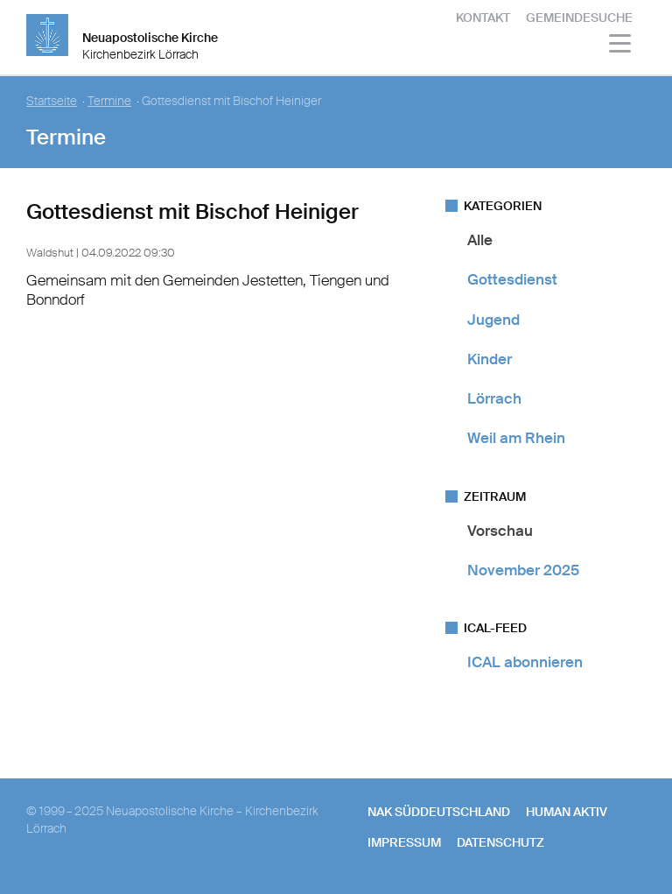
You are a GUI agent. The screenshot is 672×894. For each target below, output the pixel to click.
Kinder (489, 359)
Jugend (493, 319)
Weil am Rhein (516, 437)
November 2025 (523, 570)
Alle (480, 240)
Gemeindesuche (579, 17)
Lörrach (494, 398)
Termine (109, 101)
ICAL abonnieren (525, 662)
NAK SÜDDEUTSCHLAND (439, 812)
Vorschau (500, 530)
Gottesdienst (512, 279)
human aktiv (566, 812)
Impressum (404, 842)
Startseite (51, 101)
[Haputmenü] (621, 46)
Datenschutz (500, 842)
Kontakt (483, 17)
